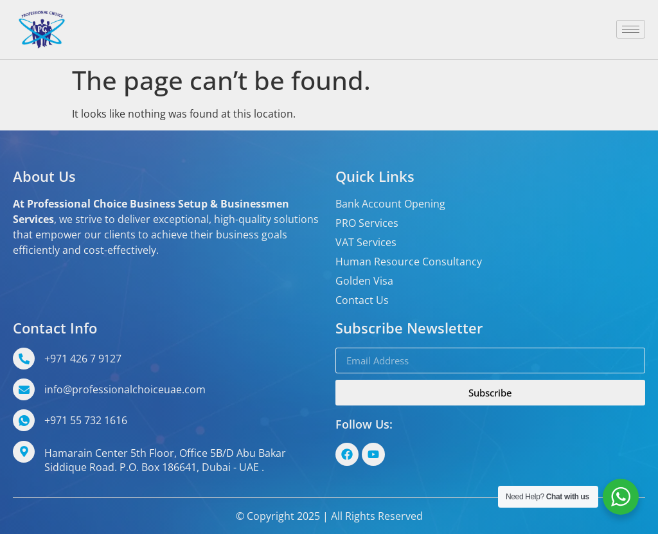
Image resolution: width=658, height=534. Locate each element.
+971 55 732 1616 (85, 420)
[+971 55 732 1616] (24, 420)
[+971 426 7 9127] (24, 358)
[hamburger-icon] (630, 29)
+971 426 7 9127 (82, 359)
